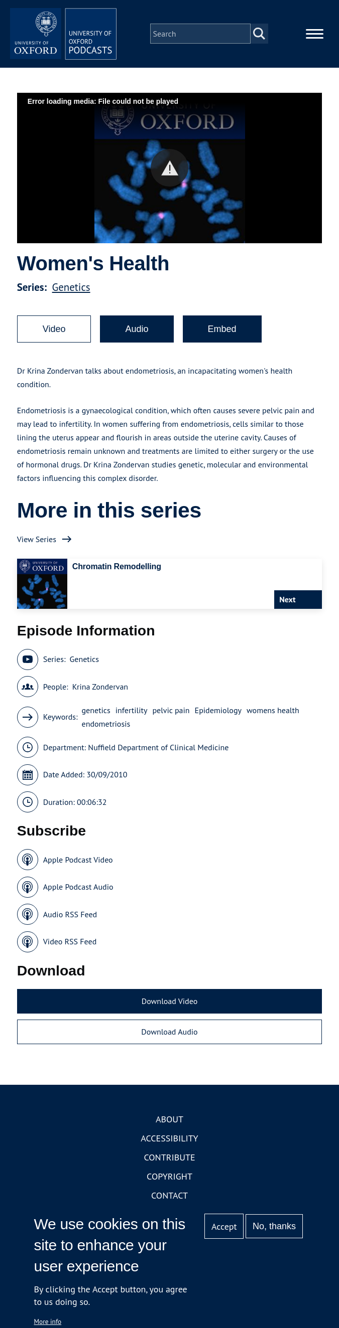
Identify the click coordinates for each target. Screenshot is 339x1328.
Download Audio (169, 1039)
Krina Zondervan (100, 693)
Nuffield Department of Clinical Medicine (158, 754)
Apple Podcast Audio (78, 894)
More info (48, 1321)
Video (54, 336)
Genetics (71, 294)
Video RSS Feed (70, 948)
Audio (136, 336)
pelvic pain (170, 717)
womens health (273, 717)
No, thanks (274, 1226)
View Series (36, 546)
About (169, 1125)
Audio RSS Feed (70, 921)
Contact (169, 1202)
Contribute (169, 1164)
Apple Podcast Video (78, 866)
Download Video (169, 1008)
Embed (222, 336)
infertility (132, 717)
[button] (169, 175)
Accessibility (169, 1144)
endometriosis (106, 730)
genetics (96, 717)
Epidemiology (218, 717)
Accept (224, 1226)
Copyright (169, 1183)
